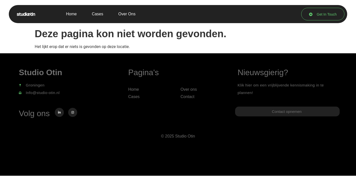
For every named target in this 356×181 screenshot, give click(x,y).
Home (71, 14)
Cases (97, 14)
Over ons (127, 14)
